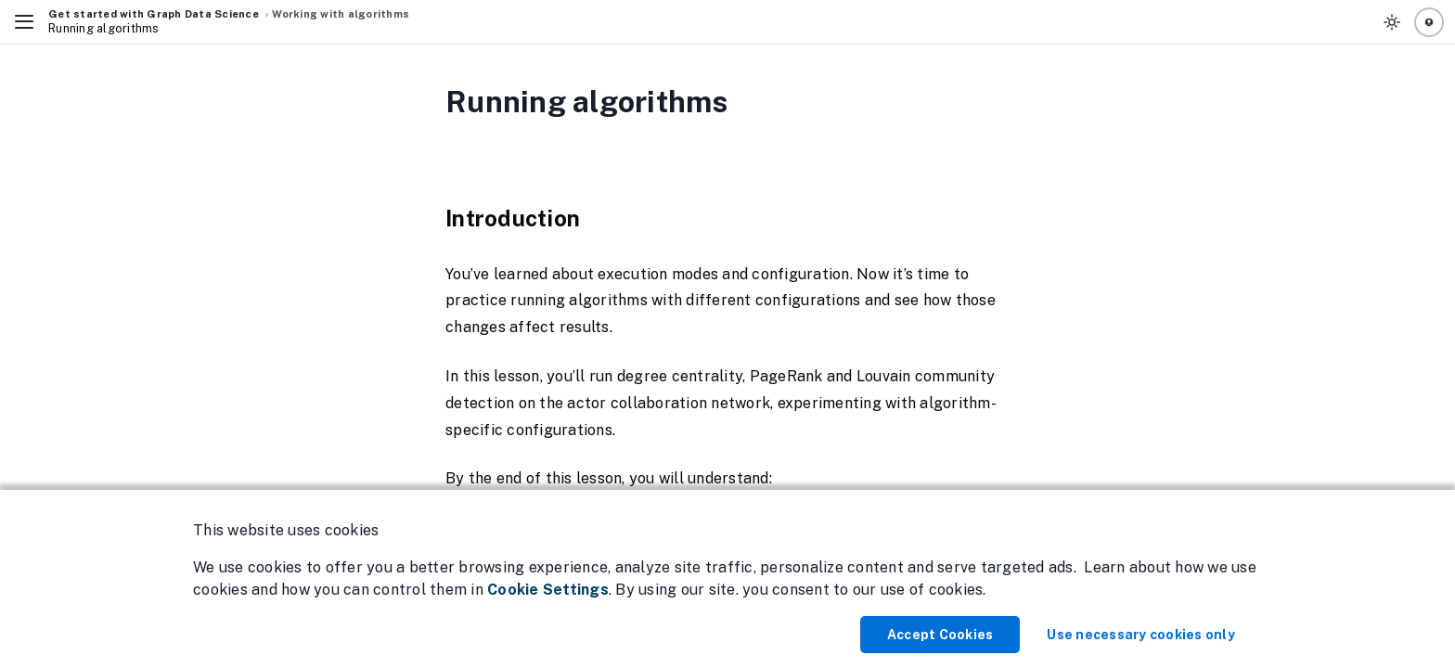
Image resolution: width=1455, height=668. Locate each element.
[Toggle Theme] (1392, 22)
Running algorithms (104, 28)
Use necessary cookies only (1141, 634)
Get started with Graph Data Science (153, 13)
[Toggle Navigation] (24, 22)
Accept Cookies (940, 634)
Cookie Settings (548, 589)
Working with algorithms (340, 13)
